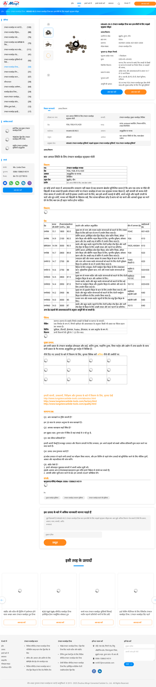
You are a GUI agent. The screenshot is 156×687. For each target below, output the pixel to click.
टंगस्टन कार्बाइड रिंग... (17, 72)
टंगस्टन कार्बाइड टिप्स (65, 641)
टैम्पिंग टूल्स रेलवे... (17, 106)
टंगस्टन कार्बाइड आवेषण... (17, 86)
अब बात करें (145, 4)
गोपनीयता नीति (6, 667)
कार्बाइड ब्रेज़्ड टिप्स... (17, 91)
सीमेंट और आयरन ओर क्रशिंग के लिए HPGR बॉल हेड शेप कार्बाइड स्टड (38, 660)
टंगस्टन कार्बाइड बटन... (17, 77)
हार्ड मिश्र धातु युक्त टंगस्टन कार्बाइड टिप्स (21, 129)
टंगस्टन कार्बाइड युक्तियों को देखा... (17, 60)
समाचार (3, 657)
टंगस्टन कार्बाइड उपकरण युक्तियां (73, 498)
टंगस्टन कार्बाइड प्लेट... (17, 37)
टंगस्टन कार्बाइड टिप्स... (17, 67)
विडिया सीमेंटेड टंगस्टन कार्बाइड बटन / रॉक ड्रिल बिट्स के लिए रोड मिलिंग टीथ (38, 668)
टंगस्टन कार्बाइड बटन (31, 641)
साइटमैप (4, 660)
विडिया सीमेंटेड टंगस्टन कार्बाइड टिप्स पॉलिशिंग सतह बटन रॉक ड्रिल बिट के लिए (38, 649)
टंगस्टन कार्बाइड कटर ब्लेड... (17, 49)
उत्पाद (3, 650)
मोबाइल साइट (5, 664)
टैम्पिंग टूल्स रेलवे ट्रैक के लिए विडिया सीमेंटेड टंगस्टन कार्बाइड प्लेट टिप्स (71, 656)
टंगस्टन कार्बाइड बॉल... (17, 101)
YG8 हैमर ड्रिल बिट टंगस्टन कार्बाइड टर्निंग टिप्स (21, 138)
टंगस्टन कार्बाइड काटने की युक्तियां (98, 498)
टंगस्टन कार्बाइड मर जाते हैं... (17, 27)
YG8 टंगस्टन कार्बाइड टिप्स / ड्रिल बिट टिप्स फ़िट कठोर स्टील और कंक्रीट (72, 648)
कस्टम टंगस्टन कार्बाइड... (17, 96)
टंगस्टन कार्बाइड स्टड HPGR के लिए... (17, 43)
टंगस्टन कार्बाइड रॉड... (17, 54)
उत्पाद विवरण (62, 109)
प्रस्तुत (55, 542)
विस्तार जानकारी (49, 109)
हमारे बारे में (5, 653)
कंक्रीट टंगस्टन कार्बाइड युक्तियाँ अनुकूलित (20, 147)
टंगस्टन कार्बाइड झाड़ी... (17, 111)
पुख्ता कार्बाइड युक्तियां (52, 498)
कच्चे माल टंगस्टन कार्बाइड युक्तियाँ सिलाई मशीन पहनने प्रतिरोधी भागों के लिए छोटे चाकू (96, 614)
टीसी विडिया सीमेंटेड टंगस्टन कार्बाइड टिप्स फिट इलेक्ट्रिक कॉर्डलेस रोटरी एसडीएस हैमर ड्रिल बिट (72, 666)
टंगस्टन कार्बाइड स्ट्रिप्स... (17, 32)
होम (2, 646)
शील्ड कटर (17, 82)
